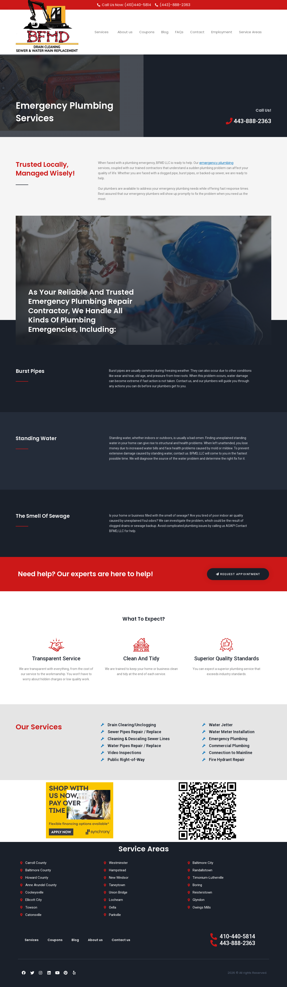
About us (125, 32)
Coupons (146, 32)
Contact (197, 32)
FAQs (179, 32)
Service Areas (251, 32)
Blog (164, 32)
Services (103, 32)
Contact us (121, 940)
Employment (221, 32)
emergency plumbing (216, 163)
